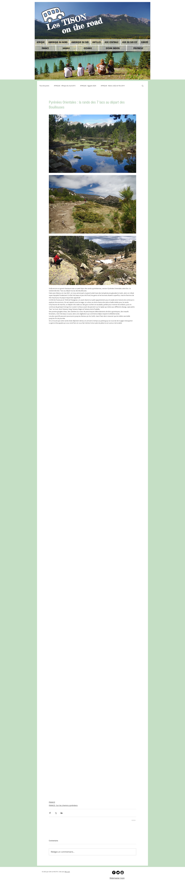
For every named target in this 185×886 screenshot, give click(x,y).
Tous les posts (44, 86)
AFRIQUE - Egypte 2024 (88, 86)
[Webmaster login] (117, 878)
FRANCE (52, 802)
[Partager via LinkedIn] (61, 813)
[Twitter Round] (118, 872)
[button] (142, 86)
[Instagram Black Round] (122, 872)
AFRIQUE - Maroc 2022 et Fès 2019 (112, 86)
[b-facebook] (114, 872)
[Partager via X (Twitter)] (56, 813)
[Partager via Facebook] (50, 813)
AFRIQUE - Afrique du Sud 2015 (64, 86)
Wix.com (67, 872)
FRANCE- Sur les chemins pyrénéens (63, 805)
